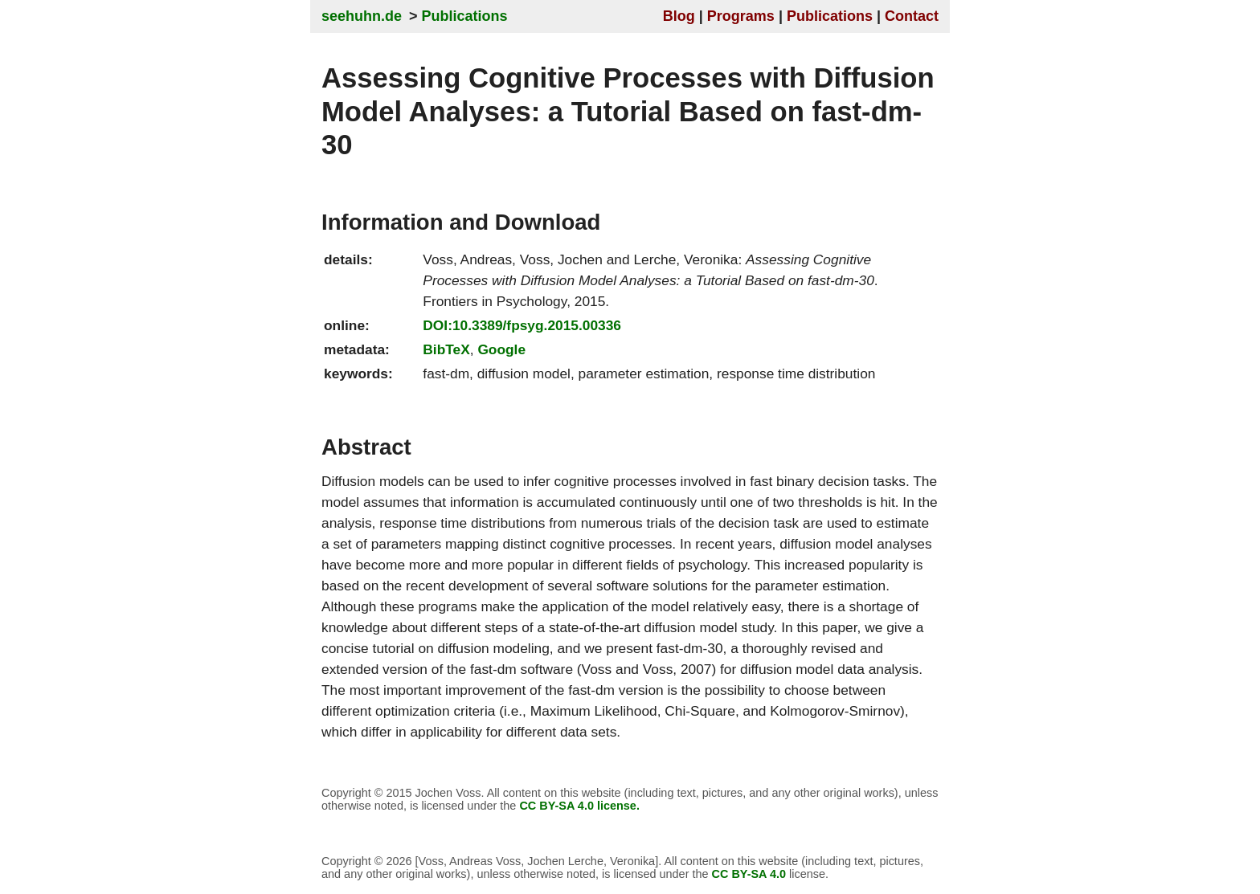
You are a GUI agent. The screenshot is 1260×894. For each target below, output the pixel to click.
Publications (465, 16)
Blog (679, 16)
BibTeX (446, 349)
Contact (912, 16)
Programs (741, 16)
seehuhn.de (361, 16)
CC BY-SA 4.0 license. (579, 805)
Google (501, 349)
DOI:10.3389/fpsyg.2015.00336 (522, 325)
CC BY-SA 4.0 (749, 873)
